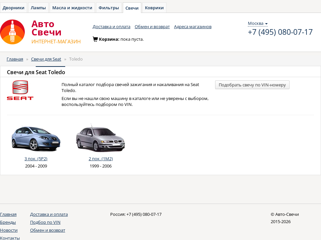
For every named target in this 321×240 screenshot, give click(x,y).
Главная (15, 59)
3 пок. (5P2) (35, 159)
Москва (258, 23)
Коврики (154, 8)
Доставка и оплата (111, 26)
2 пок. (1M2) (101, 159)
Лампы (38, 8)
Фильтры (109, 8)
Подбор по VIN (45, 222)
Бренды (8, 222)
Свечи (132, 8)
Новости (9, 230)
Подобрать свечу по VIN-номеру (252, 85)
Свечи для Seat (46, 59)
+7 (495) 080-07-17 (280, 32)
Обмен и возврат (152, 26)
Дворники (13, 8)
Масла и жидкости (72, 8)
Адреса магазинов (192, 26)
